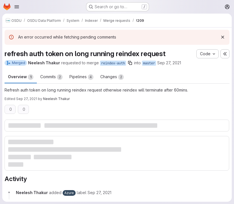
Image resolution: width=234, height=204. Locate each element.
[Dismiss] (222, 37)
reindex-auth (113, 63)
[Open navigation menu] (16, 6)
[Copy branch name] (130, 63)
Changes (112, 77)
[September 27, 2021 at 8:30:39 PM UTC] (99, 192)
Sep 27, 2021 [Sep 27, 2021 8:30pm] (169, 62)
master (149, 63)
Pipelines (81, 77)
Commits (51, 77)
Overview (20, 77)
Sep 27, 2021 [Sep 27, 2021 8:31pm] (26, 99)
